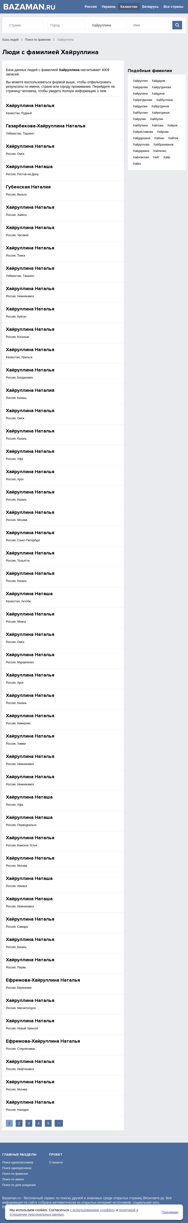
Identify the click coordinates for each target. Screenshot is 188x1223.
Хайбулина (140, 125)
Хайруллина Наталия (30, 390)
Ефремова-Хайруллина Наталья (43, 980)
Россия (91, 7)
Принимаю (170, 1212)
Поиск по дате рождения (19, 1185)
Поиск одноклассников (17, 1162)
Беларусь (150, 7)
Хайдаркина (141, 151)
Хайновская (141, 157)
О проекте (56, 1162)
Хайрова (163, 132)
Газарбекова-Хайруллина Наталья (45, 126)
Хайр (166, 157)
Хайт (156, 157)
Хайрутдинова (161, 87)
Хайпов (173, 138)
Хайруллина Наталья (30, 106)
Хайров (172, 125)
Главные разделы (19, 1154)
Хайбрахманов (163, 144)
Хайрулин (139, 119)
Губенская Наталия (28, 187)
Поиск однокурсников (16, 1168)
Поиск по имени (13, 1179)
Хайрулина (140, 93)
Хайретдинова (142, 100)
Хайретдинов (161, 112)
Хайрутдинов (160, 106)
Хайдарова (140, 87)
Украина (108, 7)
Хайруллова (141, 144)
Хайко (137, 163)
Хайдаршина (141, 138)
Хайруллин (140, 81)
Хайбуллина (164, 100)
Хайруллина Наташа (29, 167)
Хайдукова (140, 106)
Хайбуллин (140, 112)
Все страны (173, 7)
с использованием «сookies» (92, 1210)
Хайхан (159, 138)
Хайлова (157, 125)
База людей (10, 39)
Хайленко (159, 151)
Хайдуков (158, 93)
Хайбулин (156, 119)
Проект (55, 1154)
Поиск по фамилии (38, 39)
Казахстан (129, 7)
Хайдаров (158, 81)
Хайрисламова (143, 132)
